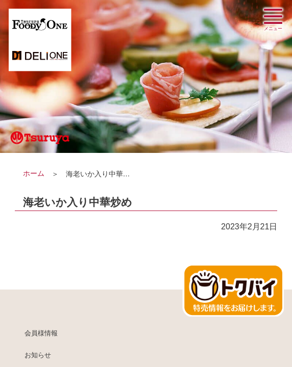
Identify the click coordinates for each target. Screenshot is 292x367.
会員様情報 (41, 333)
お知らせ (38, 355)
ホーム (33, 173)
